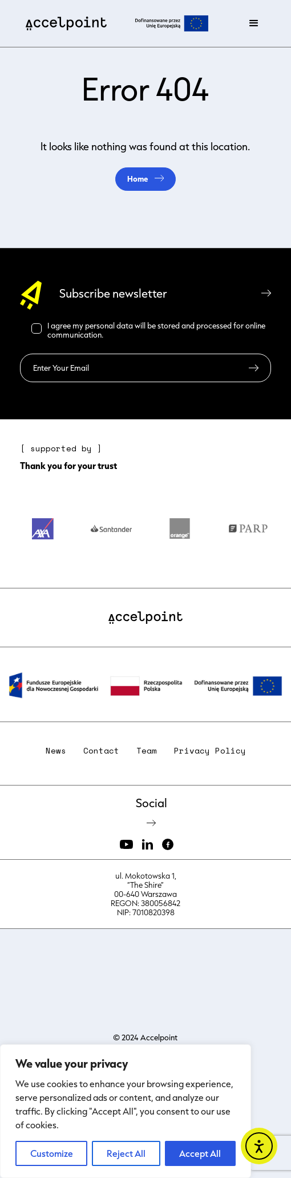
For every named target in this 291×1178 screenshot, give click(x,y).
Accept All (200, 1153)
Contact (101, 750)
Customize (51, 1153)
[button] (254, 23)
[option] (43, 533)
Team (146, 750)
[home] (63, 23)
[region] (125, 1111)
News (56, 750)
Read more (124, 335)
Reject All (126, 1153)
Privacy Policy (210, 750)
